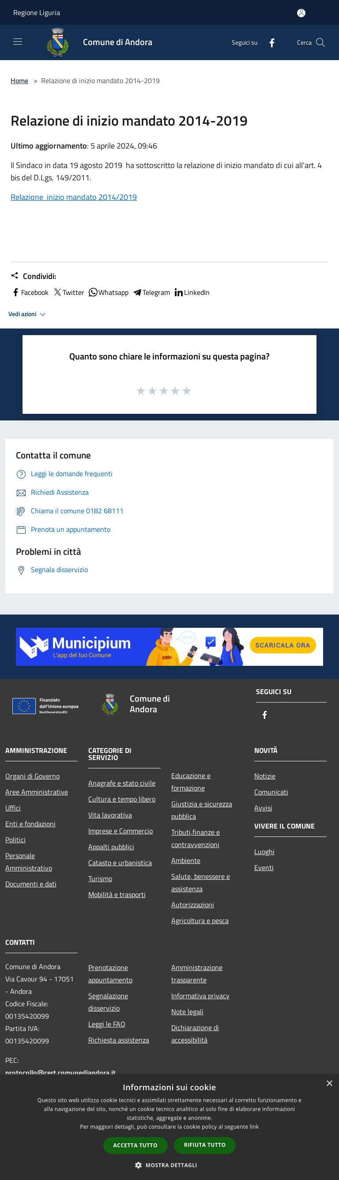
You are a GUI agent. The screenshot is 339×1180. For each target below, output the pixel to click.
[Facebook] (268, 42)
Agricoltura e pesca (200, 920)
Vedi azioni (28, 314)
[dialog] (169, 1127)
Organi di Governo (32, 776)
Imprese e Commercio (120, 830)
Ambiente (185, 860)
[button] (169, 1165)
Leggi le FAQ (106, 1024)
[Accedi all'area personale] (301, 13)
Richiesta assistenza (118, 1040)
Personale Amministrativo (28, 861)
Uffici (13, 807)
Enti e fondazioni (30, 823)
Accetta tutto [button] (135, 1145)
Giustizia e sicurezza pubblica (201, 809)
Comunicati (271, 792)
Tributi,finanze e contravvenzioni (195, 838)
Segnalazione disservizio (108, 1001)
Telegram (151, 292)
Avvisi (263, 807)
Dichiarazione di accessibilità (195, 1033)
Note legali (187, 1011)
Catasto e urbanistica (120, 862)
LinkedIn (191, 292)
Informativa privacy (200, 995)
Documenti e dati (30, 883)
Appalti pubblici (111, 846)
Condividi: (33, 276)
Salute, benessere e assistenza (200, 882)
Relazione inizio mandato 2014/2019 (74, 197)
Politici (15, 839)
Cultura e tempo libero (121, 799)
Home (19, 80)
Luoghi (264, 851)
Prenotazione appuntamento (110, 973)
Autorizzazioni (192, 904)
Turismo (100, 878)
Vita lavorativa (110, 815)
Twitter (68, 292)
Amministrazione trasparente (196, 973)
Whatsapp (108, 292)
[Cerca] (320, 42)
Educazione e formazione (191, 781)
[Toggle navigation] (17, 41)
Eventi (264, 867)
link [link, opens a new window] (254, 1126)
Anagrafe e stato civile (121, 783)
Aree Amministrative (36, 792)
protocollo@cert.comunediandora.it (60, 1072)
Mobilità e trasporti (117, 894)
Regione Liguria (36, 12)
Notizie (264, 776)
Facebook (30, 292)
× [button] (329, 1084)
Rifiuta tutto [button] (205, 1145)
